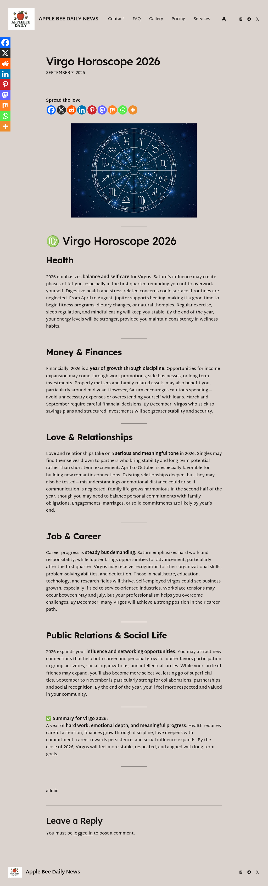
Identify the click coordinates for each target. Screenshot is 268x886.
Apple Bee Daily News (68, 19)
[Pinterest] (92, 110)
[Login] (224, 19)
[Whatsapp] (122, 110)
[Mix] (112, 110)
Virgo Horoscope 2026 (103, 61)
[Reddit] (71, 110)
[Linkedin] (81, 110)
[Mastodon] (102, 110)
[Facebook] (51, 110)
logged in (83, 833)
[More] (132, 110)
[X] (61, 110)
